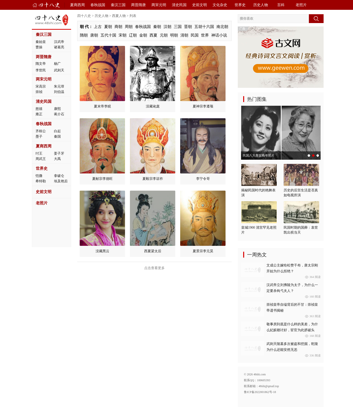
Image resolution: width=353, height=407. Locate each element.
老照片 (301, 5)
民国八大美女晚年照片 (259, 155)
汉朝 (167, 27)
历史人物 (260, 5)
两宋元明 (158, 5)
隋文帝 (41, 64)
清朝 (184, 35)
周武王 (41, 159)
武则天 (59, 70)
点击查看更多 (154, 268)
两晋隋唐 (138, 5)
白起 (57, 131)
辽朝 (133, 35)
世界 (205, 35)
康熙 (57, 109)
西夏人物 (119, 16)
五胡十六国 (204, 27)
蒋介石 (59, 114)
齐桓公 (41, 131)
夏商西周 (77, 5)
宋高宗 (41, 86)
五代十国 (108, 35)
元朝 (164, 35)
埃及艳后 (61, 181)
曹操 (39, 47)
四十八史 (84, 16)
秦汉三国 (118, 5)
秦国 (57, 136)
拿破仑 (59, 176)
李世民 (41, 70)
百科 (281, 5)
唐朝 (94, 35)
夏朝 (108, 27)
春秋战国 (97, 5)
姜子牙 (59, 153)
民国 (195, 35)
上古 (98, 27)
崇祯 (39, 92)
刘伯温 (59, 92)
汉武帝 (59, 42)
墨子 (39, 136)
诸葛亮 (59, 47)
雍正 (39, 114)
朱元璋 (59, 86)
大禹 (57, 159)
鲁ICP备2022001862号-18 (260, 392)
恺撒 (39, 176)
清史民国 (179, 5)
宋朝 (122, 35)
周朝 (129, 27)
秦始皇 (41, 42)
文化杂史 (220, 5)
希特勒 (41, 181)
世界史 (240, 5)
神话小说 (219, 35)
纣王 (39, 153)
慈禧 (39, 109)
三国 (178, 27)
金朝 (143, 35)
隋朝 (84, 35)
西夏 (153, 35)
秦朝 (157, 27)
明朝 (174, 35)
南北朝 (222, 27)
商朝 (118, 27)
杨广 (57, 64)
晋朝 (188, 27)
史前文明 (199, 5)
